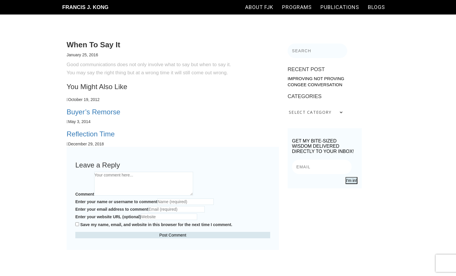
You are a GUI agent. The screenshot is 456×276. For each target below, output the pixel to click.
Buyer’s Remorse (93, 112)
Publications (339, 7)
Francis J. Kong (85, 7)
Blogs (376, 7)
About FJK (259, 7)
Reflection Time (91, 134)
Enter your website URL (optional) (108, 216)
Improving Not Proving (316, 78)
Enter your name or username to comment (116, 201)
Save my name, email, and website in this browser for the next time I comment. (156, 224)
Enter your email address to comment (111, 209)
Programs (297, 7)
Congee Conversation (315, 84)
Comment (84, 194)
